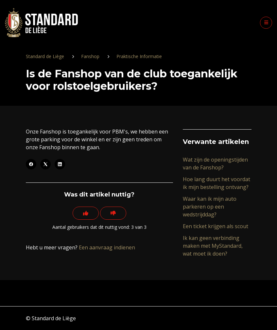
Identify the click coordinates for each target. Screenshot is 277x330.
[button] (266, 23)
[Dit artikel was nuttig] (86, 213)
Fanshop (90, 56)
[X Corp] (45, 164)
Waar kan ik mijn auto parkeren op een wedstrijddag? (209, 206)
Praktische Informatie (139, 56)
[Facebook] (31, 164)
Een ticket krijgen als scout (215, 226)
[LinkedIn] (60, 164)
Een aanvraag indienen (107, 247)
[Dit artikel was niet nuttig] (113, 213)
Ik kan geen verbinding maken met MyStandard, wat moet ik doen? (213, 245)
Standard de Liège (45, 56)
